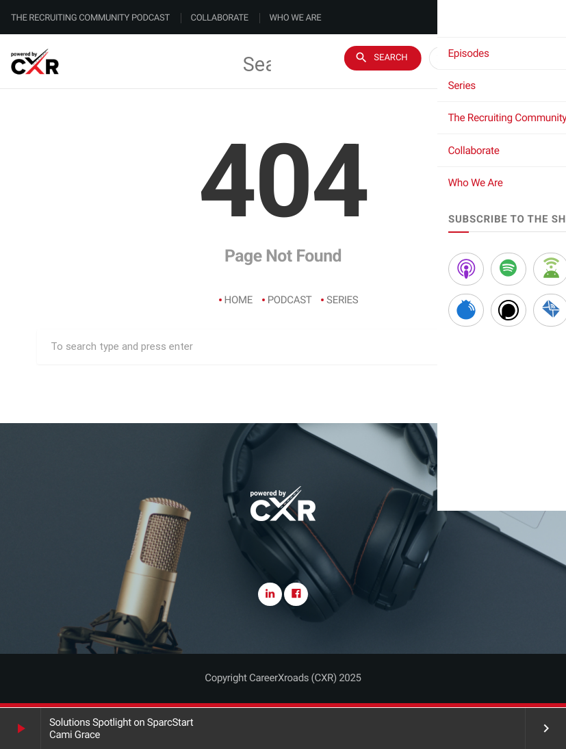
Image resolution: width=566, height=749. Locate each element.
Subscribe (509, 62)
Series (342, 300)
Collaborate (219, 18)
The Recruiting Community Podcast (90, 18)
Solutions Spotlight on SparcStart (121, 722)
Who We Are (296, 18)
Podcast (290, 300)
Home (238, 300)
